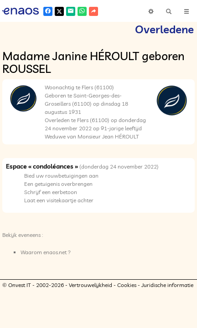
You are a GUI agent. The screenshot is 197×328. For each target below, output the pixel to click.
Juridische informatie (167, 285)
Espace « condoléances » (42, 166)
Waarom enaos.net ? (46, 252)
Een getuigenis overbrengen (58, 183)
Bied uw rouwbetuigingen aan (61, 175)
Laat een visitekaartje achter (58, 200)
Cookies (126, 285)
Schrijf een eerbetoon (50, 192)
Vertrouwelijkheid (90, 285)
